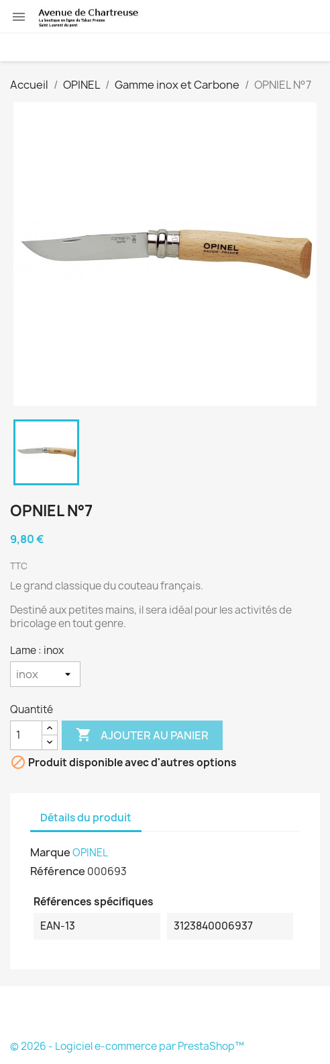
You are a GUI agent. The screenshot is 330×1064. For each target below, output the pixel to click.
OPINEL (90, 853)
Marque (50, 852)
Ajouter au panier (142, 735)
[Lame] (45, 674)
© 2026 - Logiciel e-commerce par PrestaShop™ (127, 1046)
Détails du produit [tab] (85, 818)
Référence (57, 871)
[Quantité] (26, 735)
